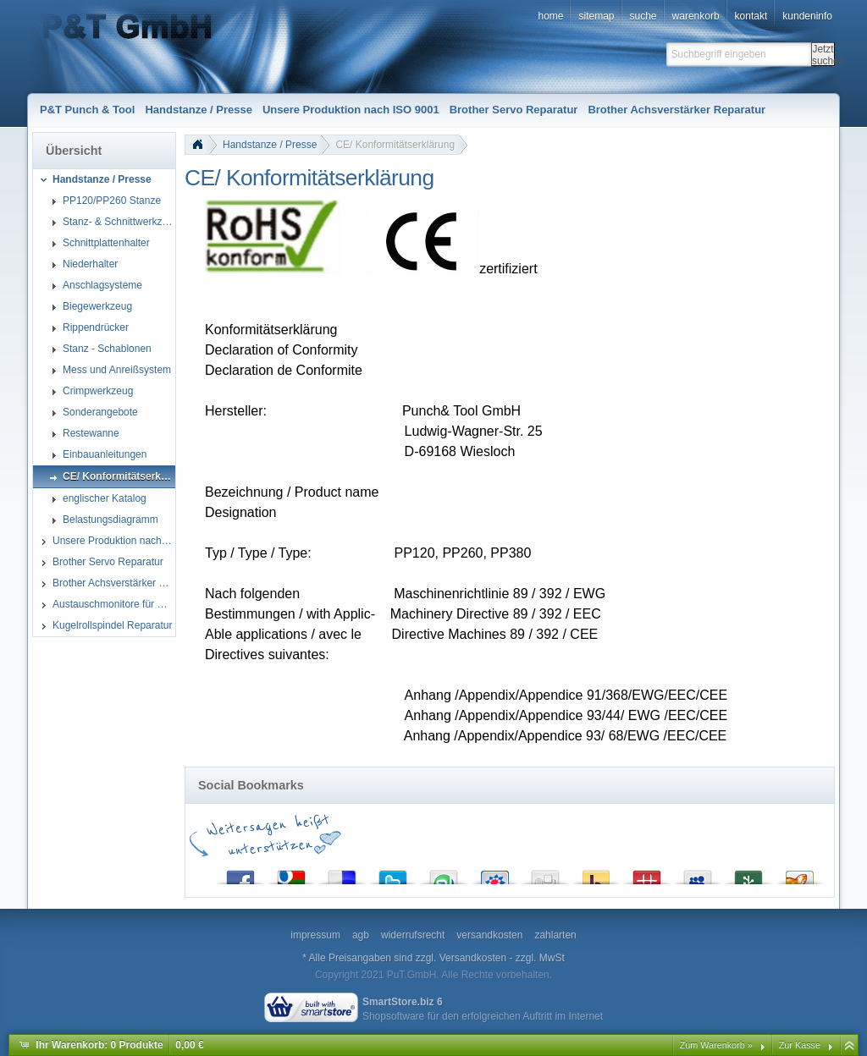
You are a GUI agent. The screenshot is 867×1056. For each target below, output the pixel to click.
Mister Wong (646, 873)
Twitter (392, 873)
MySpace (697, 873)
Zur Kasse (799, 1045)
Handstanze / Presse (270, 145)
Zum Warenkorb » (716, 1045)
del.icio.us (342, 873)
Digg (545, 873)
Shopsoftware (393, 1016)
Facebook (240, 873)
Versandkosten (472, 958)
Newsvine (748, 873)
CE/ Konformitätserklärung (395, 145)
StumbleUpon (443, 873)
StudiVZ (494, 873)
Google (291, 873)
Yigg (799, 873)
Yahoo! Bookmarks (596, 873)
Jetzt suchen (823, 54)
